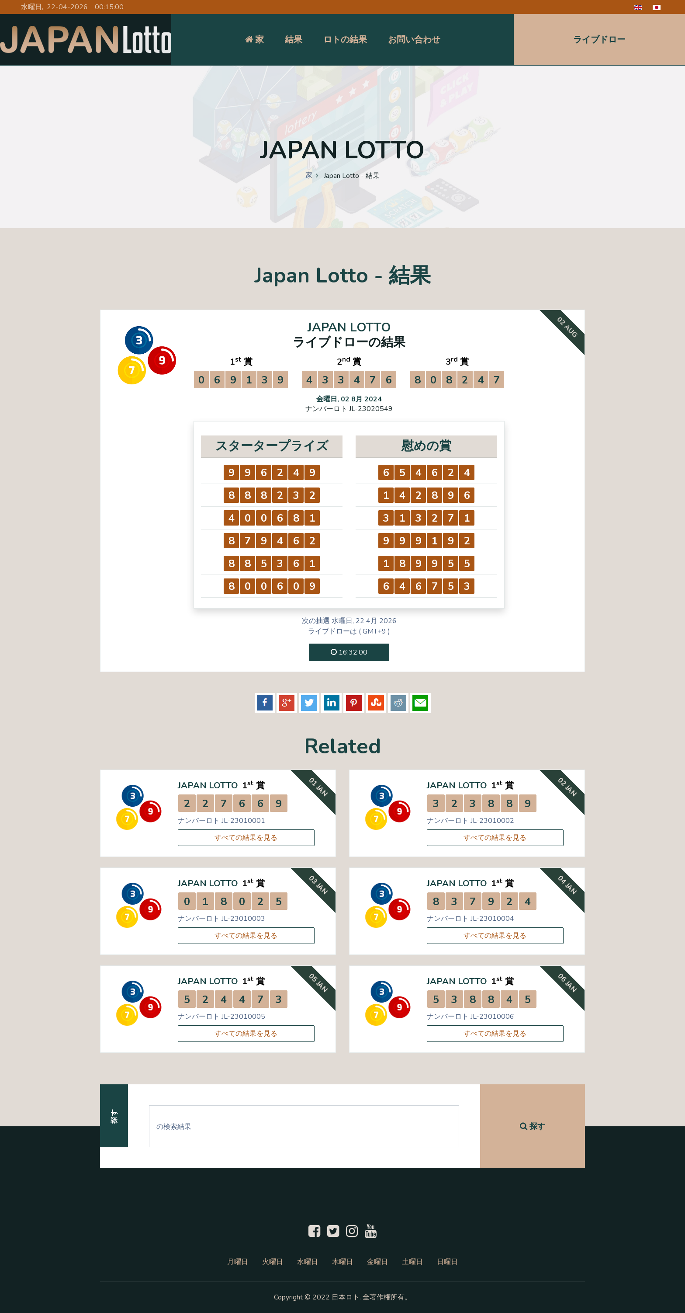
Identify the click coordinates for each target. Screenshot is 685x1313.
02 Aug (566, 326)
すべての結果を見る (245, 838)
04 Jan (566, 885)
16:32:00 (349, 652)
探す (532, 1126)
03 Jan (317, 885)
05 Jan (317, 983)
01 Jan (317, 787)
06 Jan (566, 983)
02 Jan (566, 787)
